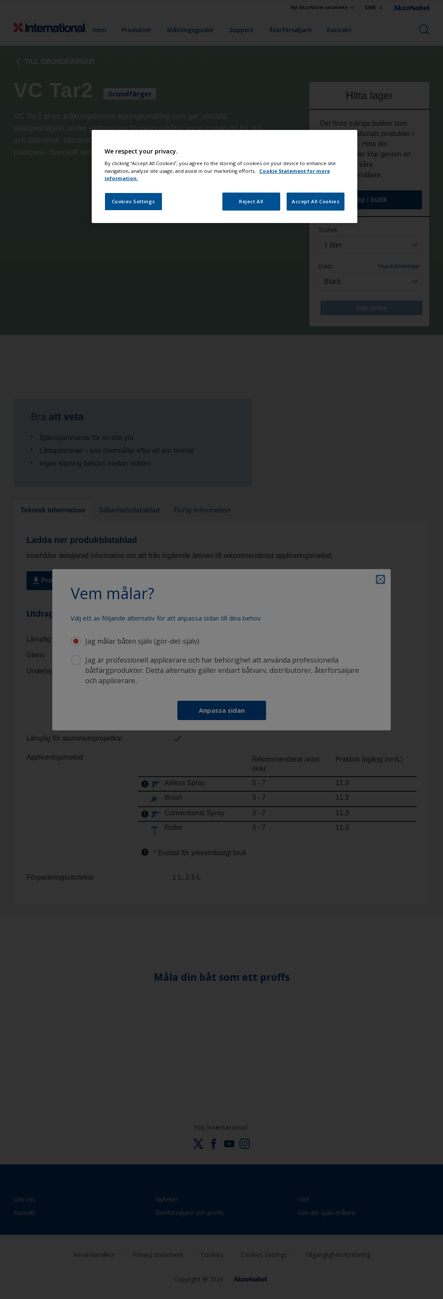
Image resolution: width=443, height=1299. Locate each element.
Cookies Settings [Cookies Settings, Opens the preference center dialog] (133, 201)
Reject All (251, 201)
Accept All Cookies (315, 201)
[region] (224, 176)
